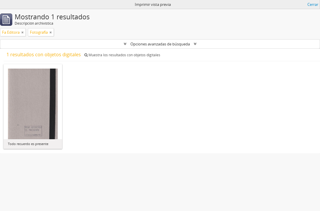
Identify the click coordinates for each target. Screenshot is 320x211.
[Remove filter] (22, 32)
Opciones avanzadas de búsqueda (160, 44)
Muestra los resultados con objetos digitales (122, 54)
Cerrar (312, 4)
